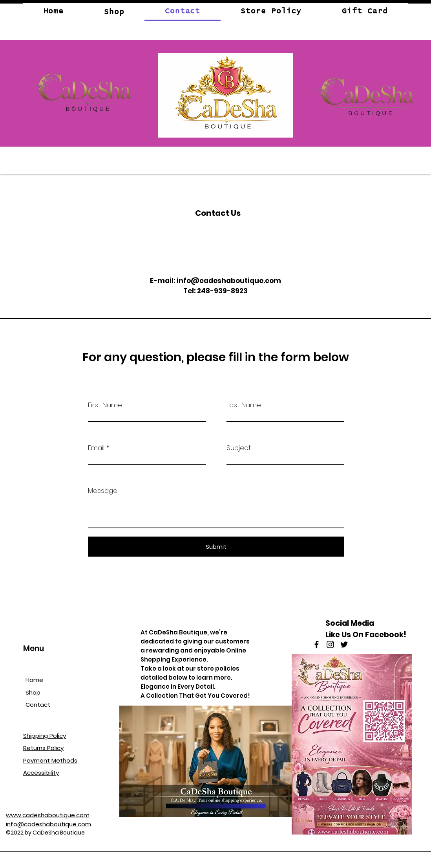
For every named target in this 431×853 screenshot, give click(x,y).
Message (102, 490)
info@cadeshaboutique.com (229, 280)
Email (96, 448)
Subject (238, 448)
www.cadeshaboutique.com (47, 815)
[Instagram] (330, 644)
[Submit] (216, 547)
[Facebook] (316, 644)
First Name (105, 405)
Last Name (243, 405)
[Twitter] (344, 644)
